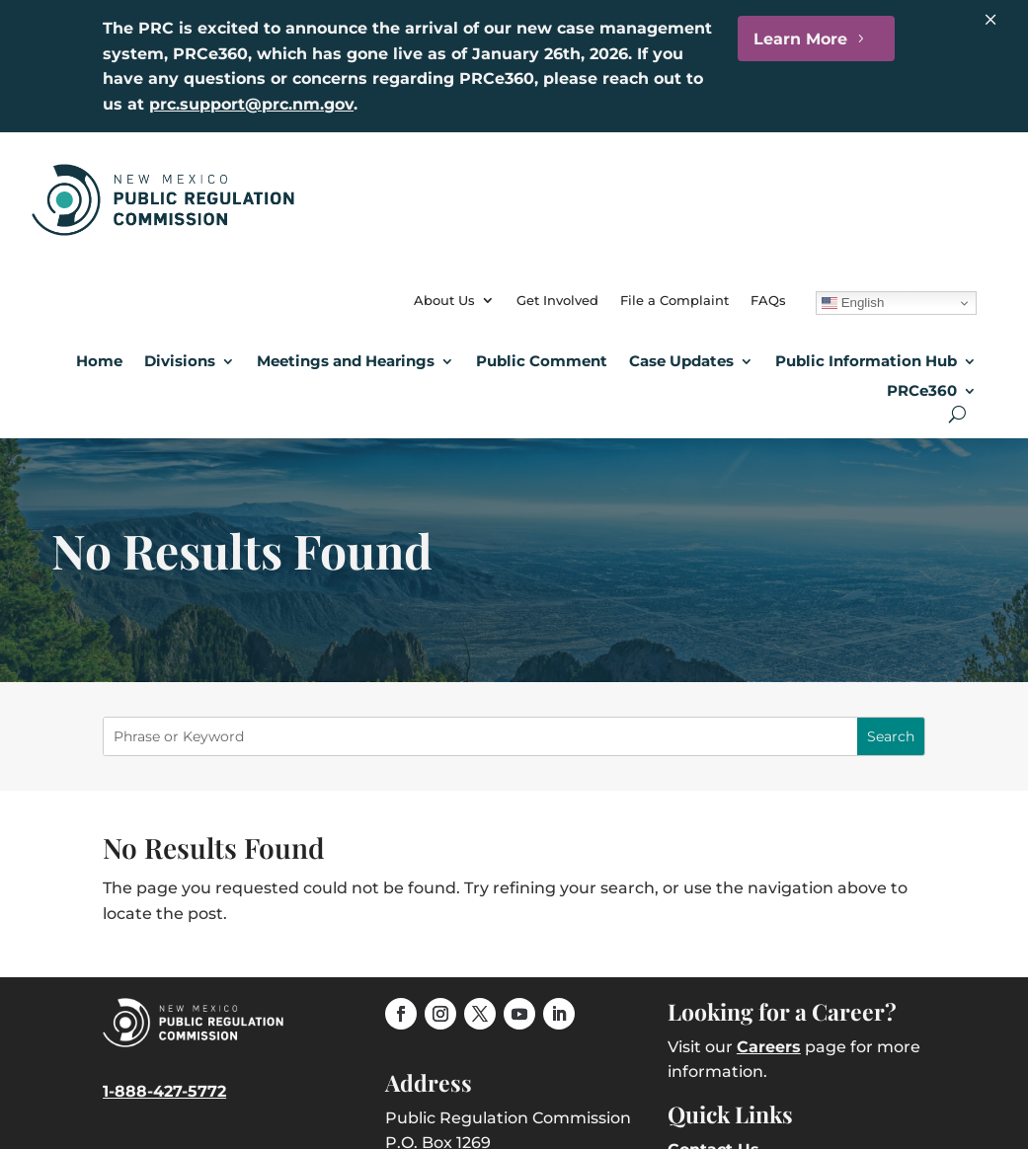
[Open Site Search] (957, 414)
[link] (163, 230)
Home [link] (99, 360)
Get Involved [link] (557, 300)
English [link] (853, 303)
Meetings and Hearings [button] (346, 360)
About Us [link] (444, 300)
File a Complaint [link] (674, 300)
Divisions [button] (179, 360)
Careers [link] (769, 1046)
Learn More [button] (800, 39)
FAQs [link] (768, 300)
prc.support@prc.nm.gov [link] (251, 104)
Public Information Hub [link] (866, 360)
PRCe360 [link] (922, 390)
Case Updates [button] (681, 360)
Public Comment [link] (541, 360)
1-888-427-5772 (164, 1091)
